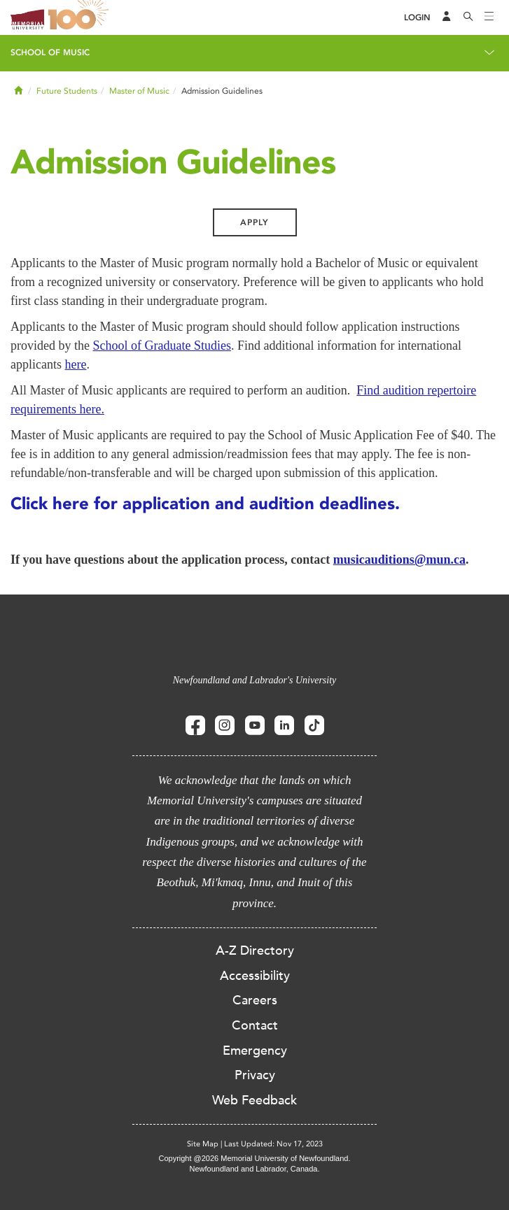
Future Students (66, 91)
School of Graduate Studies (161, 346)
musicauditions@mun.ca (399, 560)
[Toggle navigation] (489, 17)
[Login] (417, 17)
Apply (254, 222)
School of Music (50, 52)
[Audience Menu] (447, 17)
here (75, 364)
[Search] (468, 17)
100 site (80, 17)
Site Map (202, 1143)
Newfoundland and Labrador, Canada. (255, 1169)
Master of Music (139, 91)
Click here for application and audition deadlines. (205, 503)
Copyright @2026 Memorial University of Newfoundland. (254, 1158)
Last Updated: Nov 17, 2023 (273, 1143)
